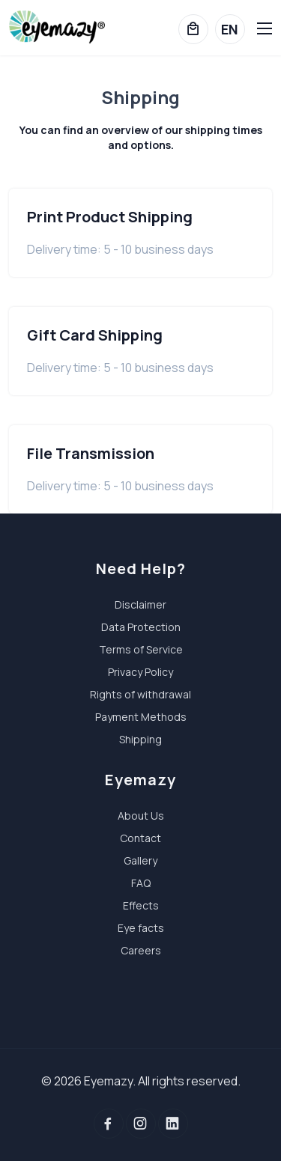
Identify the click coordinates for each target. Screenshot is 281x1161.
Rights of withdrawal (140, 694)
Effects (141, 905)
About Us (141, 815)
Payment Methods (141, 717)
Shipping (140, 739)
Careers (141, 950)
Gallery (140, 860)
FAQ (141, 883)
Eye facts (141, 928)
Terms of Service (141, 649)
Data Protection (141, 627)
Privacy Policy (140, 672)
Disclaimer (140, 604)
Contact (140, 838)
